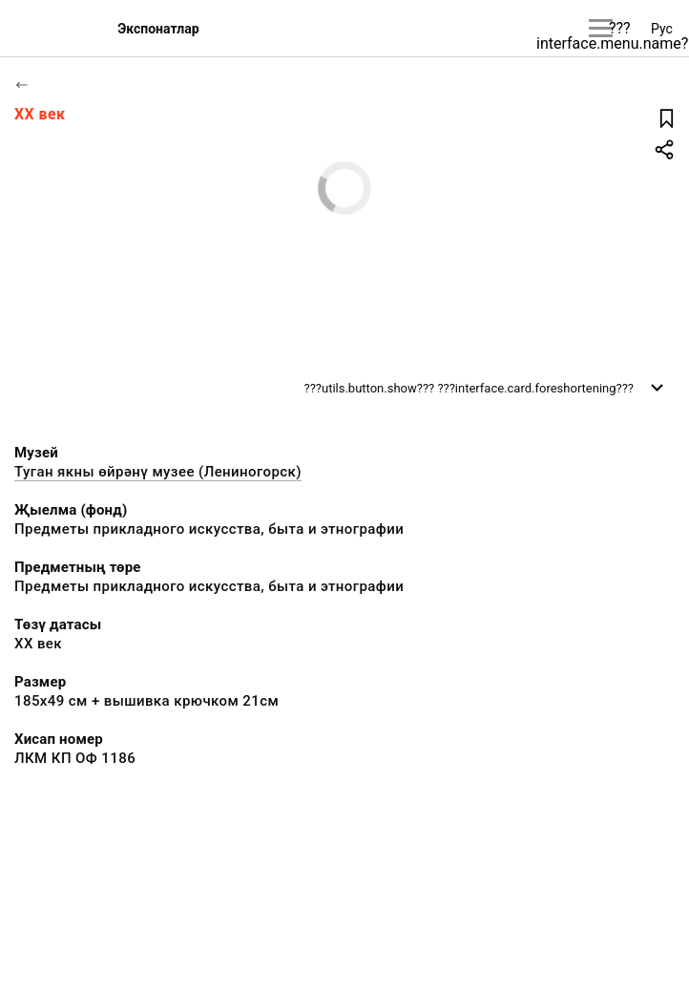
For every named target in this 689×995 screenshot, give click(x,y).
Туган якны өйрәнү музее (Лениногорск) (158, 471)
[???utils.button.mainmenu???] (600, 28)
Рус (662, 28)
